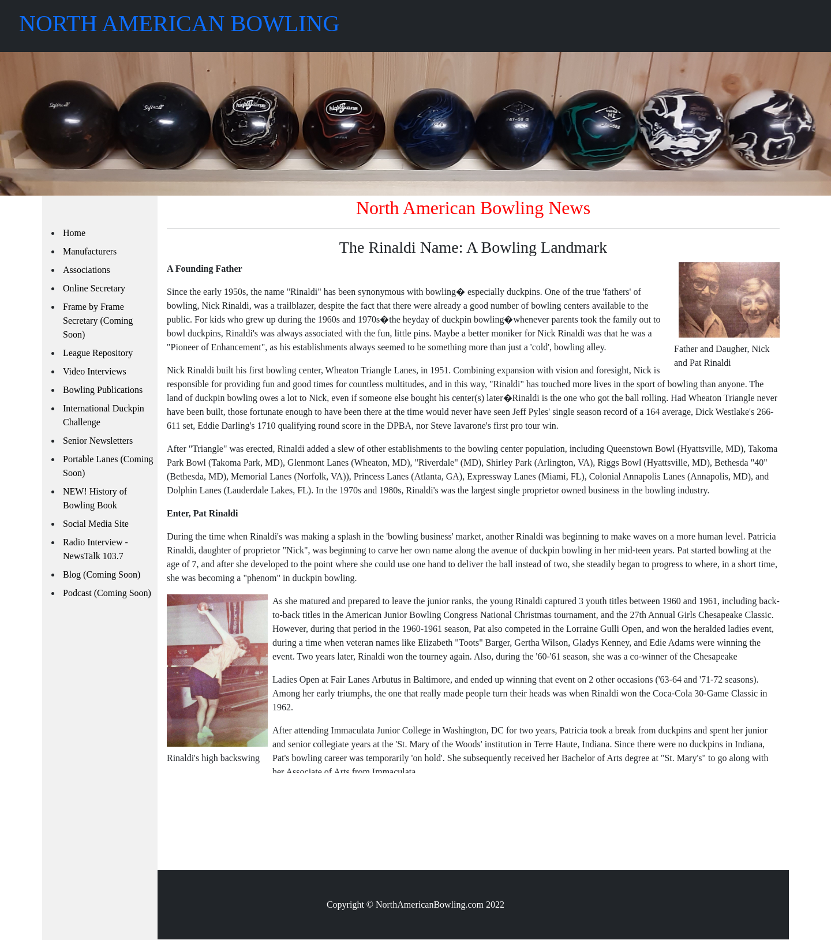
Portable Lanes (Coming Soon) (108, 466)
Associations (86, 270)
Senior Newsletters (98, 440)
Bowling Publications (103, 390)
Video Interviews (94, 371)
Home (74, 233)
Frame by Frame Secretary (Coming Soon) (98, 320)
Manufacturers (90, 251)
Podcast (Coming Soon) (107, 593)
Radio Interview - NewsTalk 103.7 (95, 549)
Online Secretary (94, 288)
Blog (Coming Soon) (101, 574)
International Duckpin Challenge (103, 415)
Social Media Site (96, 524)
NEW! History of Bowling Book (95, 498)
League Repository (98, 353)
